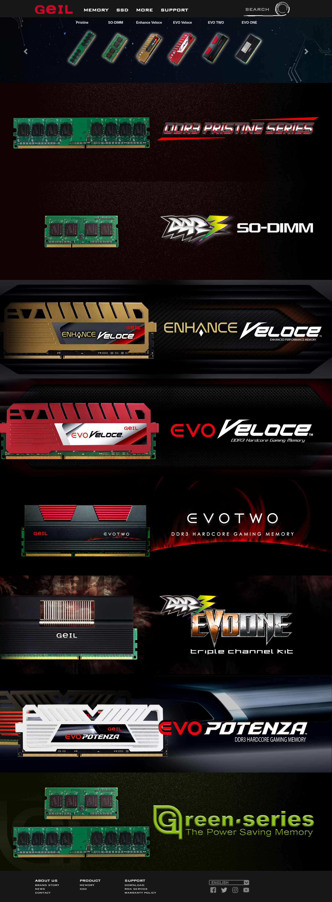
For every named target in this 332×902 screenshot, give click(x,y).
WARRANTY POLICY (140, 892)
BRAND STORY (47, 885)
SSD (83, 889)
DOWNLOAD (134, 885)
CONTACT (43, 892)
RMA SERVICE (136, 889)
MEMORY (87, 885)
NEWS (40, 889)
